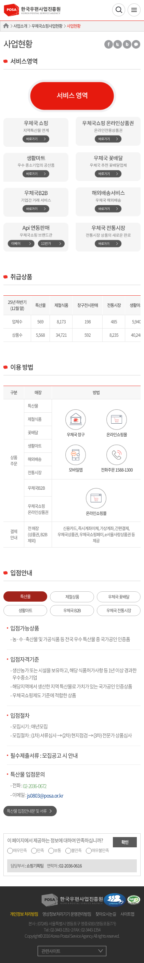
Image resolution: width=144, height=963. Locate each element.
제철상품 (72, 597)
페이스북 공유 (108, 44)
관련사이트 (50, 951)
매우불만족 (100, 850)
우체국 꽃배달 (118, 597)
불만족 (76, 850)
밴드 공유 (126, 44)
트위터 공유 (117, 44)
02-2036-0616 (70, 866)
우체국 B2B (72, 610)
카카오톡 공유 (136, 44)
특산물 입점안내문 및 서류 (27, 811)
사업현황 (73, 26)
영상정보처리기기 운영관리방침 (66, 914)
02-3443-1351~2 (61, 930)
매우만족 (20, 850)
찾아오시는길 (105, 914)
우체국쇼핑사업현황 (46, 26)
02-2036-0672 (34, 785)
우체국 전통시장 (118, 610)
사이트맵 (127, 914)
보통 (57, 850)
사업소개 (20, 26)
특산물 (25, 596)
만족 (40, 850)
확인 (124, 842)
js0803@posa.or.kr (45, 795)
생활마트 (25, 610)
